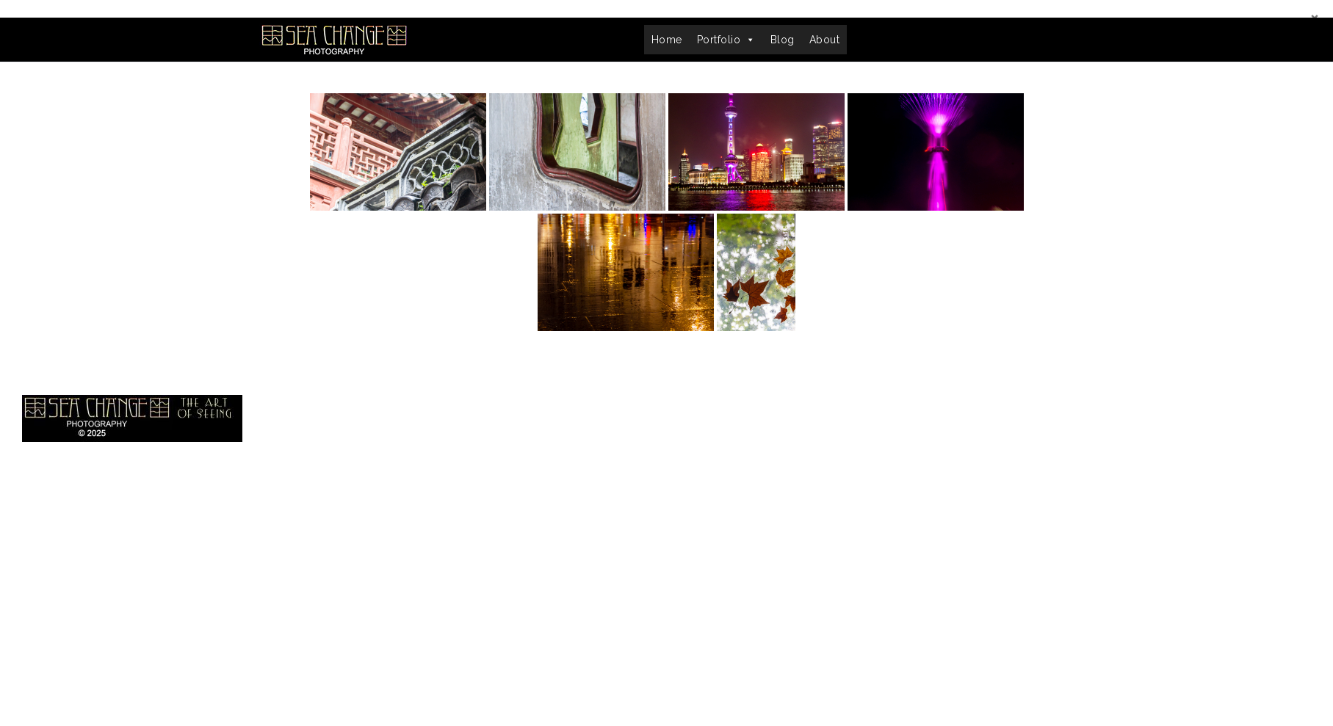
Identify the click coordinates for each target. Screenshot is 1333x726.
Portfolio (726, 39)
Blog (782, 40)
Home (666, 40)
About (824, 40)
